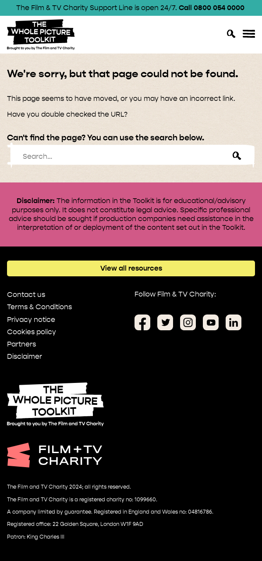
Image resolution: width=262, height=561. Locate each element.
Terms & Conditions (39, 306)
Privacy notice (31, 319)
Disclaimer (24, 356)
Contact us (26, 294)
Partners (21, 344)
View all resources (131, 268)
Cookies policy (31, 331)
